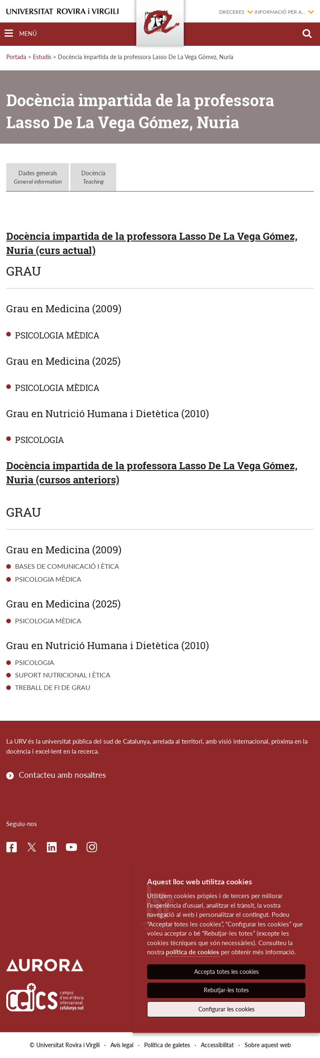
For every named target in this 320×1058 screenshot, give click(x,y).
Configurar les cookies (226, 1009)
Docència (93, 177)
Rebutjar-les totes (226, 989)
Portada (16, 56)
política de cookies (192, 952)
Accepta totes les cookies (226, 971)
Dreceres (232, 12)
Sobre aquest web (268, 1044)
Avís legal (121, 1044)
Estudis (42, 56)
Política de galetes (167, 1044)
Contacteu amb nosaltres (62, 774)
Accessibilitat (217, 1044)
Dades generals (38, 177)
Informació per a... (280, 12)
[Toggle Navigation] (20, 33)
